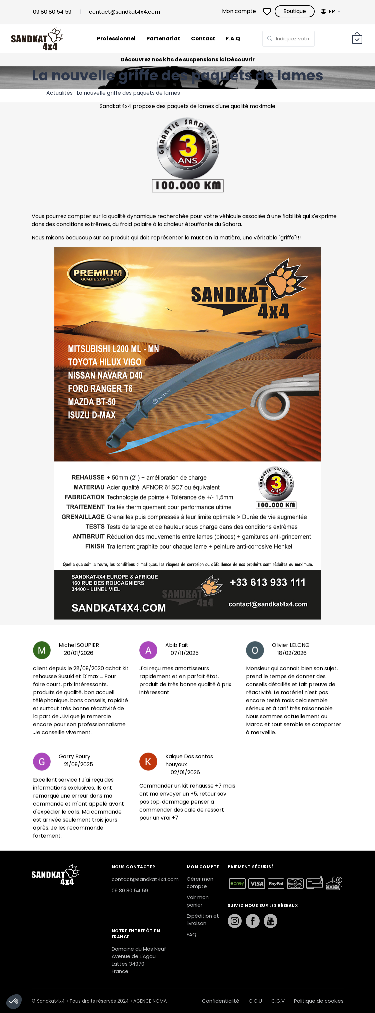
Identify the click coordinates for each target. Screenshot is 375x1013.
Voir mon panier (198, 901)
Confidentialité (220, 1000)
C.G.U (255, 1000)
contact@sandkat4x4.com (124, 12)
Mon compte (239, 11)
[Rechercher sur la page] (288, 39)
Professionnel (116, 38)
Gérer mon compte (200, 882)
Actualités (59, 93)
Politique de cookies (319, 1000)
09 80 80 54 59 (52, 12)
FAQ (191, 934)
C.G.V (278, 1000)
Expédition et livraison (203, 919)
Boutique (294, 11)
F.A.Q (233, 38)
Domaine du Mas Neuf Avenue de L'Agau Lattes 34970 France (139, 960)
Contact (203, 38)
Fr (328, 12)
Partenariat (163, 38)
